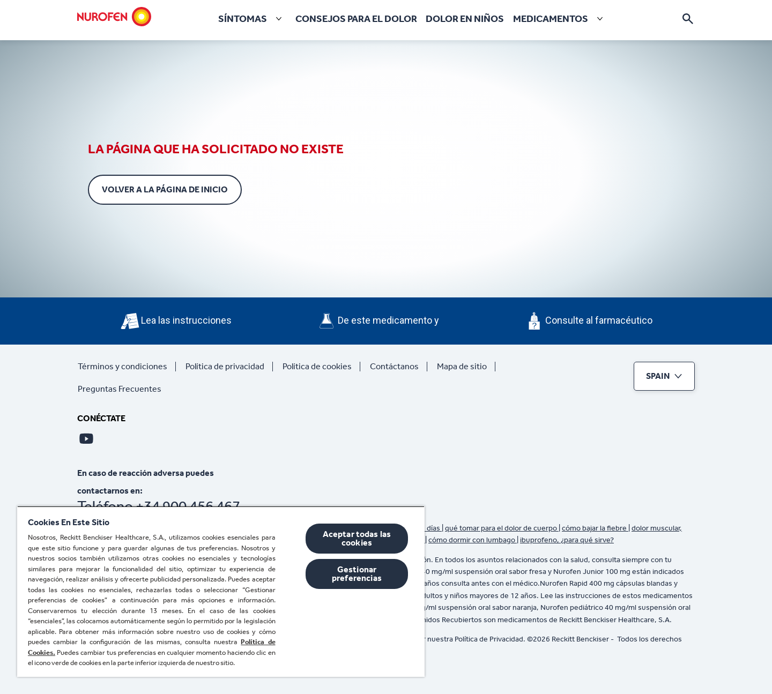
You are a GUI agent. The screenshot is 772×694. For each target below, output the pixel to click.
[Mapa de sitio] (466, 367)
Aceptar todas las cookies (357, 538)
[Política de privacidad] (229, 367)
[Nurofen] (114, 16)
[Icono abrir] (688, 19)
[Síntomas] (252, 19)
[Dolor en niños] (465, 19)
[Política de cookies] (321, 367)
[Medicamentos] (560, 19)
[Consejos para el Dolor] (356, 19)
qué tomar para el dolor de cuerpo (502, 528)
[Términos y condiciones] (126, 367)
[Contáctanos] (398, 367)
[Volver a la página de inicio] (165, 190)
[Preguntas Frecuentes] (123, 389)
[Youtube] (86, 438)
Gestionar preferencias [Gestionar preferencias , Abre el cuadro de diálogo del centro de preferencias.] (357, 573)
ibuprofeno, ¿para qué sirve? (567, 539)
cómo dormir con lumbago (472, 539)
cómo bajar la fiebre (595, 528)
